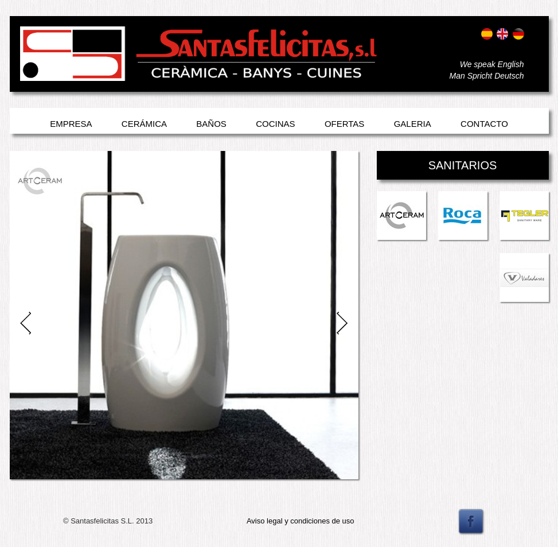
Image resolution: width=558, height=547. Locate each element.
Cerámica (144, 124)
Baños (211, 124)
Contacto (484, 124)
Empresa (71, 124)
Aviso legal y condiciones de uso (300, 521)
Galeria (412, 124)
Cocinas (275, 124)
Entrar (31, 67)
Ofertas (344, 124)
